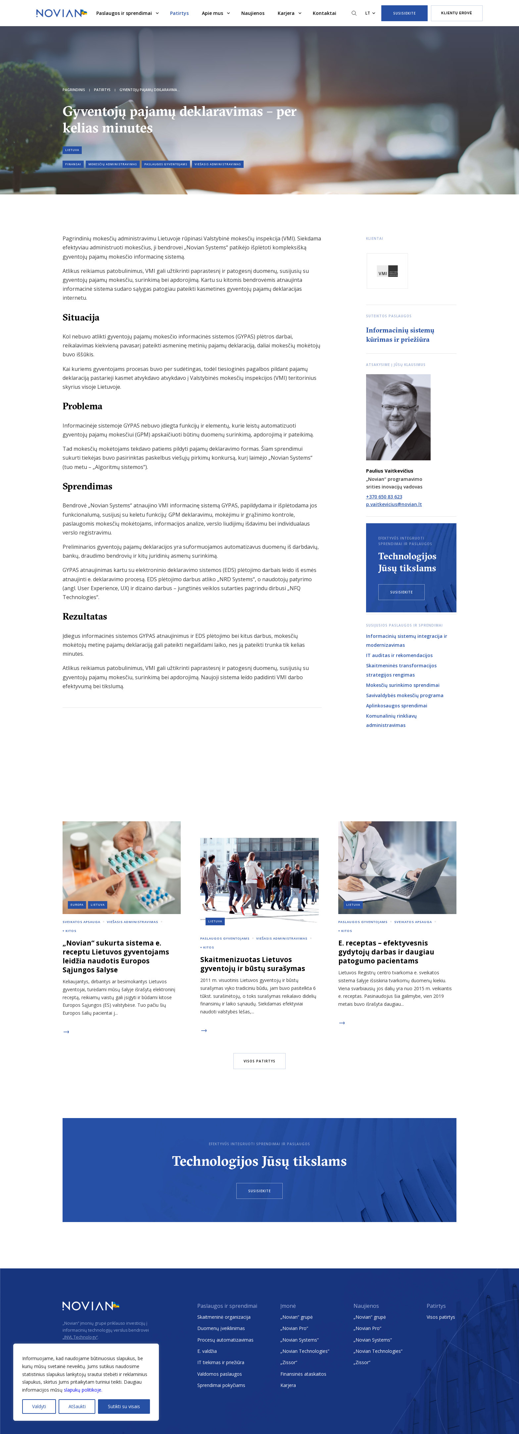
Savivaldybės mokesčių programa (405, 695)
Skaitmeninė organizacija (224, 1317)
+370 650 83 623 (384, 496)
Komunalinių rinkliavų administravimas (391, 720)
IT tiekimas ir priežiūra (220, 1362)
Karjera (286, 13)
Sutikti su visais (124, 1406)
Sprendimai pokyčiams (221, 1385)
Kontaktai (324, 13)
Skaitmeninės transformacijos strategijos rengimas (401, 670)
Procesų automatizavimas (225, 1340)
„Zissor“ (288, 1362)
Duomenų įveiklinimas (221, 1328)
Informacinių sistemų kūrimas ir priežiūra (400, 334)
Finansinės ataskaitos (303, 1374)
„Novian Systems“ (299, 1340)
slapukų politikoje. (83, 1390)
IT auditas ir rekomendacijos (399, 655)
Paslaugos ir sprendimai (124, 13)
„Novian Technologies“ (304, 1351)
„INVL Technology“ (80, 1337)
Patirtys (179, 13)
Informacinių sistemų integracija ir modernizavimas (406, 640)
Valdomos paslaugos (219, 1374)
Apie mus (212, 13)
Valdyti (39, 1406)
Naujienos (252, 13)
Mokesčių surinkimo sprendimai (403, 685)
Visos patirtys (441, 1317)
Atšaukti (77, 1406)
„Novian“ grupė (296, 1317)
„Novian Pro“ (294, 1328)
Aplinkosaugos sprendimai (396, 705)
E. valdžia (207, 1351)
